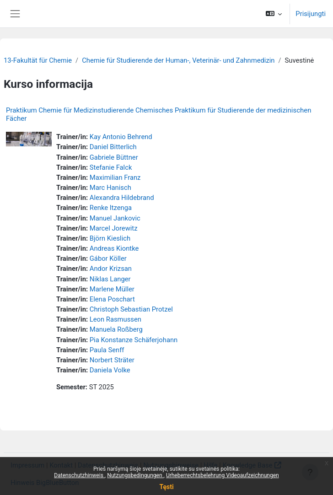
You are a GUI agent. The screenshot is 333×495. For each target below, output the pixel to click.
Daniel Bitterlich (113, 147)
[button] (274, 13)
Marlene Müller (112, 289)
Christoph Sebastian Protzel (131, 309)
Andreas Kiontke (114, 248)
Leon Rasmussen (115, 319)
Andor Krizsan (111, 268)
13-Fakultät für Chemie (38, 60)
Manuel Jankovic (115, 218)
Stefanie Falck (111, 167)
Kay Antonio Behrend (121, 137)
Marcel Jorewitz (114, 228)
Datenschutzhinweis (79, 475)
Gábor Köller (108, 258)
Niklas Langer (110, 279)
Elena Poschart (112, 299)
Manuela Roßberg (116, 329)
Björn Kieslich (110, 238)
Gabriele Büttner (114, 157)
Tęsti (166, 486)
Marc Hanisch (110, 187)
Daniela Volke (110, 370)
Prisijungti (310, 14)
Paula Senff (107, 350)
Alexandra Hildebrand (122, 198)
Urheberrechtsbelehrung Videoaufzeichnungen (222, 475)
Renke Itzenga (111, 208)
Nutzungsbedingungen (135, 475)
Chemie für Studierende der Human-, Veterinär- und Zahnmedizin (178, 60)
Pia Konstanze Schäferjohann (133, 340)
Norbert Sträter (112, 360)
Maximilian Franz (115, 177)
